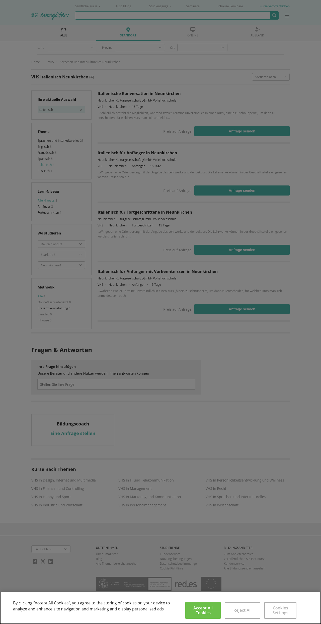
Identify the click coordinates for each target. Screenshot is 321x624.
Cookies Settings (280, 610)
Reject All (242, 610)
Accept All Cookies (203, 610)
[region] (160, 608)
